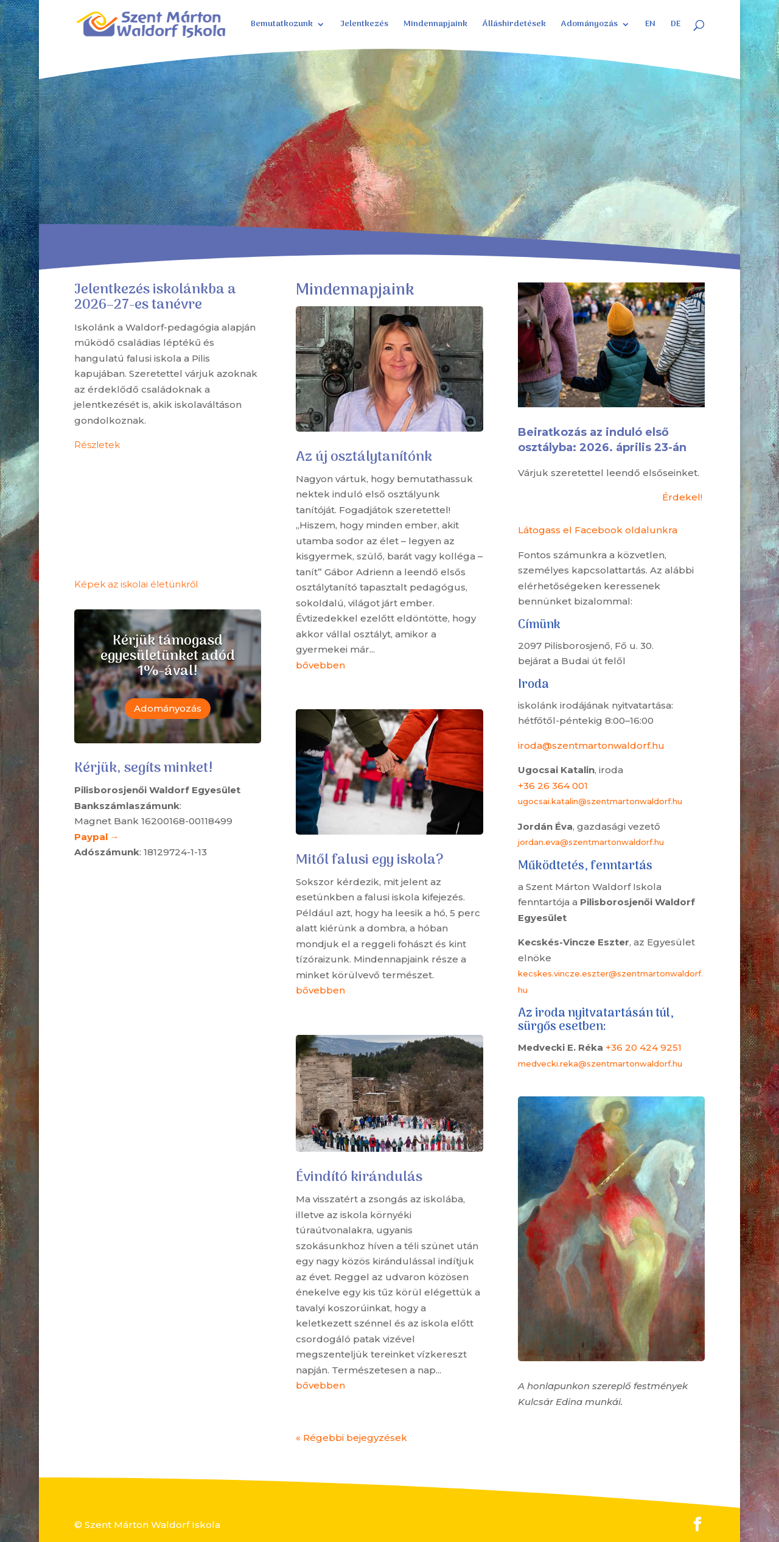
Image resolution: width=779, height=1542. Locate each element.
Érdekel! (682, 497)
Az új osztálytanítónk (364, 457)
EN (650, 25)
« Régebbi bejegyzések (351, 1437)
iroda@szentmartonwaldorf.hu (591, 745)
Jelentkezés (364, 25)
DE (675, 25)
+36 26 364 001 (553, 785)
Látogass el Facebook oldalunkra (597, 530)
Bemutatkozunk (282, 25)
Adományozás (589, 25)
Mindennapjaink (435, 25)
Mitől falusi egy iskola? (370, 860)
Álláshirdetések (514, 25)
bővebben (320, 665)
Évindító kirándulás (359, 1177)
